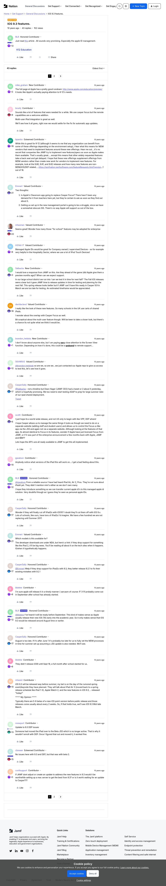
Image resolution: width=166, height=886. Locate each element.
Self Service (130, 836)
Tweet (18, 399)
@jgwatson (20, 482)
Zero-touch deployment (96, 841)
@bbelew (19, 615)
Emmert (19, 186)
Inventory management (96, 854)
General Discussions (35, 6)
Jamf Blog (61, 850)
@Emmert (20, 568)
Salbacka (19, 268)
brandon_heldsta (23, 338)
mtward (18, 680)
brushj (18, 108)
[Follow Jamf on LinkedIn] (16, 850)
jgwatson (19, 458)
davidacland (21, 304)
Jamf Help (62, 836)
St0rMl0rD (20, 361)
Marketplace (63, 854)
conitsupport (21, 770)
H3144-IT (19, 245)
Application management (97, 850)
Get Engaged (113, 6)
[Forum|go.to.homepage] (11, 6)
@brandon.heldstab (24, 365)
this (26, 41)
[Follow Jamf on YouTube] (21, 851)
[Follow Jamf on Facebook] (32, 850)
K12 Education (24, 49)
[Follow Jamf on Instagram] (27, 850)
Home (6, 14)
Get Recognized (94, 6)
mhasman (19, 225)
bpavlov (19, 139)
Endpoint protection (133, 845)
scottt (18, 415)
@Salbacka (20, 389)
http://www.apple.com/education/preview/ (82, 89)
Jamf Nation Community (68, 845)
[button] (138, 6)
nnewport (19, 723)
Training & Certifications (68, 841)
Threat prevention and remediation (140, 850)
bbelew (18, 587)
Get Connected (73, 6)
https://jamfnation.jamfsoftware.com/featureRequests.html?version (70, 167)
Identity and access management (139, 841)
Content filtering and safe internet (140, 854)
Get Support (55, 6)
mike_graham (21, 85)
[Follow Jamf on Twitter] (10, 851)
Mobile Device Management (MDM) (102, 845)
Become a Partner (65, 859)
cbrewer (19, 750)
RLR (17, 37)
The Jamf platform (94, 836)
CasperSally (21, 385)
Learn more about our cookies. (134, 867)
